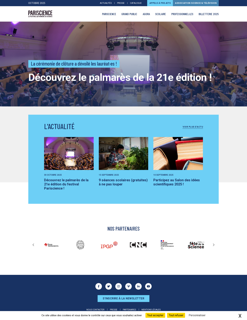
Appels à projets (160, 3)
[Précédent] (33, 244)
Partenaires (129, 309)
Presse (121, 3)
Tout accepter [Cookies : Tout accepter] (155, 315)
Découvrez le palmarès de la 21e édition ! (120, 77)
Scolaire (160, 14)
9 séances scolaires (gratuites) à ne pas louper (123, 182)
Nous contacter (95, 309)
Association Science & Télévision (196, 3)
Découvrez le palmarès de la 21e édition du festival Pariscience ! (66, 184)
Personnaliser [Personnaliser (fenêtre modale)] (197, 315)
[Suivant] (213, 244)
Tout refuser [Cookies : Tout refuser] (176, 315)
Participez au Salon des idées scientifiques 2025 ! (176, 182)
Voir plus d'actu (193, 127)
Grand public (129, 14)
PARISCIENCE (109, 14)
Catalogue (136, 3)
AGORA (146, 14)
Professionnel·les (182, 14)
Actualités (106, 3)
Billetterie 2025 (209, 14)
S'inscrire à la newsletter (123, 298)
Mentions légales (151, 309)
